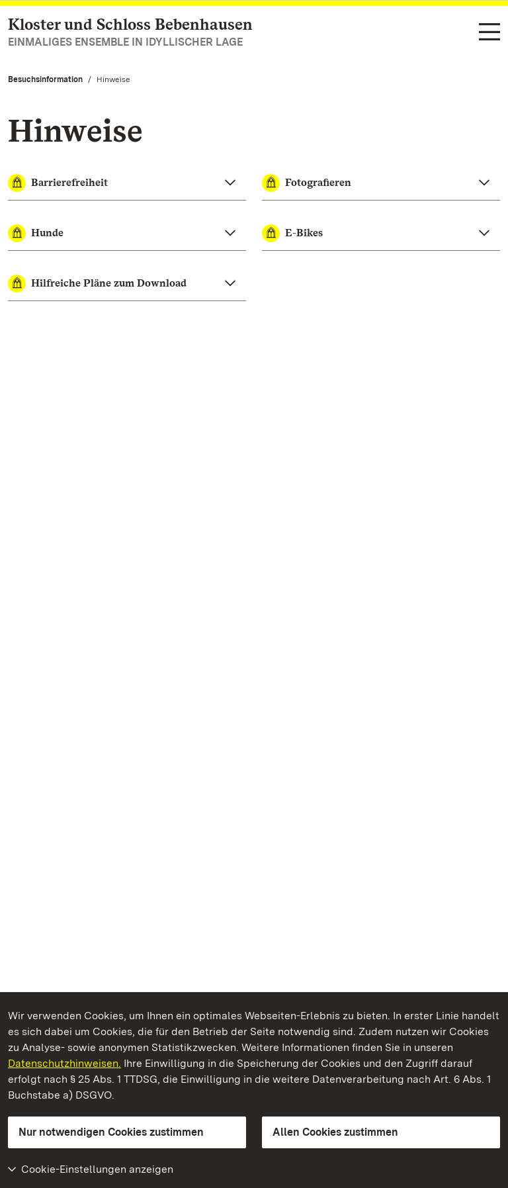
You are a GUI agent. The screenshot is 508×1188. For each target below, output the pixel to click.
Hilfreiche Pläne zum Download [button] (97, 284)
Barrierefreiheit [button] (58, 183)
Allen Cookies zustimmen (335, 1132)
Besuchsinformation (45, 79)
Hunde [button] (36, 233)
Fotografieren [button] (306, 183)
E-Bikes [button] (292, 233)
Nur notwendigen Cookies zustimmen (111, 1132)
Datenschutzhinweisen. (64, 1063)
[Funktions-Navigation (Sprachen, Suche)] (489, 33)
